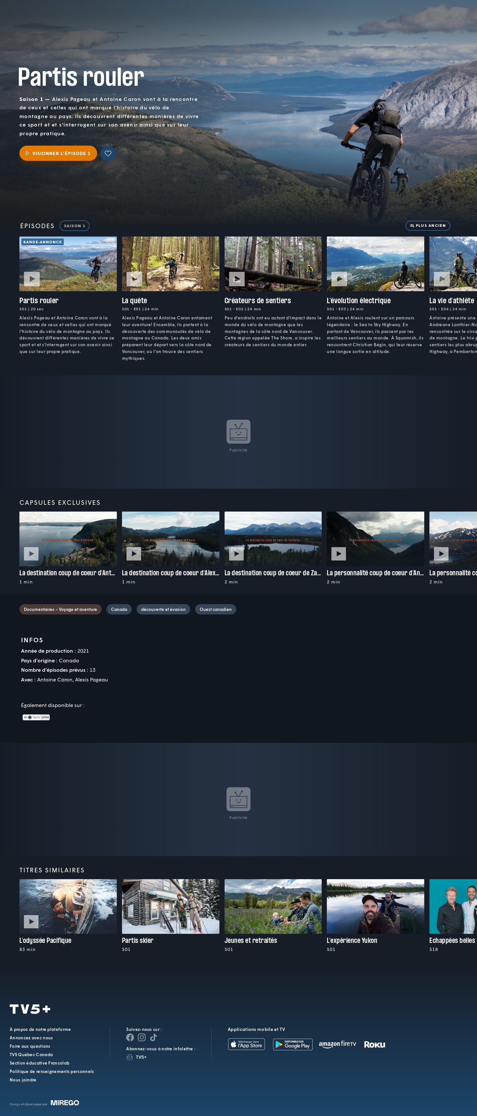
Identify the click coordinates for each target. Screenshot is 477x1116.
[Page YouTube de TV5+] (153, 1037)
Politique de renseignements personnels (52, 1071)
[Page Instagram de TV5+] (142, 1037)
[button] (362, 21)
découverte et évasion (163, 609)
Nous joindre (23, 1079)
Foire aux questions (30, 1046)
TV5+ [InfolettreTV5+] (141, 1057)
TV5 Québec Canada (31, 1054)
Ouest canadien (216, 609)
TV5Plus (48, 16)
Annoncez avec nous (31, 1037)
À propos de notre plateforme (40, 1029)
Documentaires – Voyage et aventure (60, 609)
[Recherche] (450, 21)
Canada (119, 609)
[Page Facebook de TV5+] (130, 1037)
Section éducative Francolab (39, 1063)
